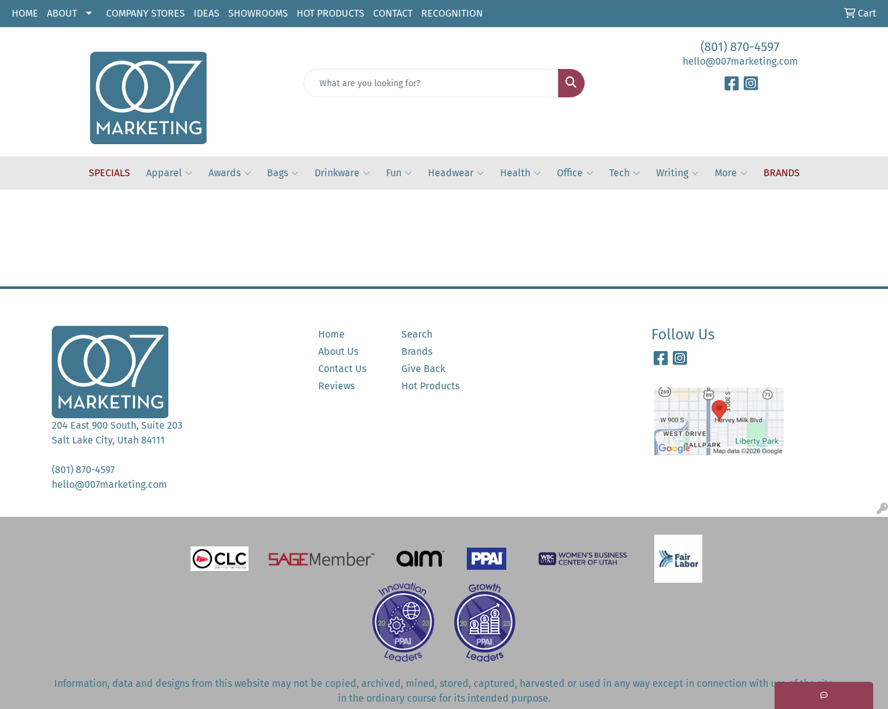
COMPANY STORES (145, 13)
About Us (338, 351)
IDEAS (207, 13)
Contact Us (342, 369)
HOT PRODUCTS (330, 13)
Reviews (336, 386)
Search (416, 334)
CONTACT (393, 13)
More (731, 173)
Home (331, 334)
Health (520, 173)
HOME (25, 13)
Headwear (456, 173)
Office (575, 173)
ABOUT (62, 13)
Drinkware (342, 173)
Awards (229, 173)
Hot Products (430, 386)
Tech (624, 173)
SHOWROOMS (258, 13)
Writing (677, 173)
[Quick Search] (431, 83)
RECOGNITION (452, 13)
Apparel (169, 173)
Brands (416, 351)
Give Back (423, 369)
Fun (399, 173)
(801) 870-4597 (740, 46)
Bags (282, 173)
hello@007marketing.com (740, 61)
